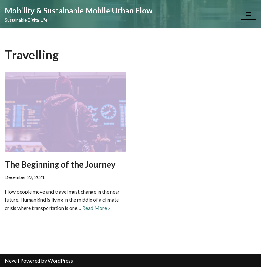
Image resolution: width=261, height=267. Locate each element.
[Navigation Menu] (248, 14)
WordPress (60, 260)
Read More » (96, 208)
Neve (11, 260)
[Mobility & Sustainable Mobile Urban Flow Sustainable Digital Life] (78, 14)
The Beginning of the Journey (60, 164)
